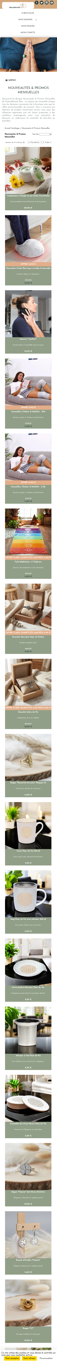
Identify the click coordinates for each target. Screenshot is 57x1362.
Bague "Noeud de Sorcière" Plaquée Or (28, 783)
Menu (10, 80)
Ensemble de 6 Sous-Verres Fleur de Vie (28, 1124)
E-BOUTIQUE (28, 13)
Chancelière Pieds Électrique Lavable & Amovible (28, 268)
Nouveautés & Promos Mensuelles (36, 128)
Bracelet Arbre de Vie (28, 712)
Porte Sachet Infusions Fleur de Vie (28, 987)
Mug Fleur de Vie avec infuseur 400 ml (28, 919)
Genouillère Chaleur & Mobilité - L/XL (28, 487)
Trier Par (35, 134)
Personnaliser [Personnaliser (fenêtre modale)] (46, 1358)
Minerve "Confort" (28, 339)
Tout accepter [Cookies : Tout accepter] (12, 1358)
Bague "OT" (28, 1328)
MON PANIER (28, 26)
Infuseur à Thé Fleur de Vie (28, 1056)
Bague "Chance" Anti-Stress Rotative (28, 1192)
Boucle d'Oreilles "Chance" (28, 1260)
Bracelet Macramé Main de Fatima (28, 637)
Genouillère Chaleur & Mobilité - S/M (28, 412)
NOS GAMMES (25, 20)
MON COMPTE (28, 33)
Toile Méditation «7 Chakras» (28, 562)
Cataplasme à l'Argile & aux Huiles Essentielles (28, 196)
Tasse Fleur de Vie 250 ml (28, 851)
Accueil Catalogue (12, 128)
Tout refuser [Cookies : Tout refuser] (29, 1358)
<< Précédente (33, 142)
